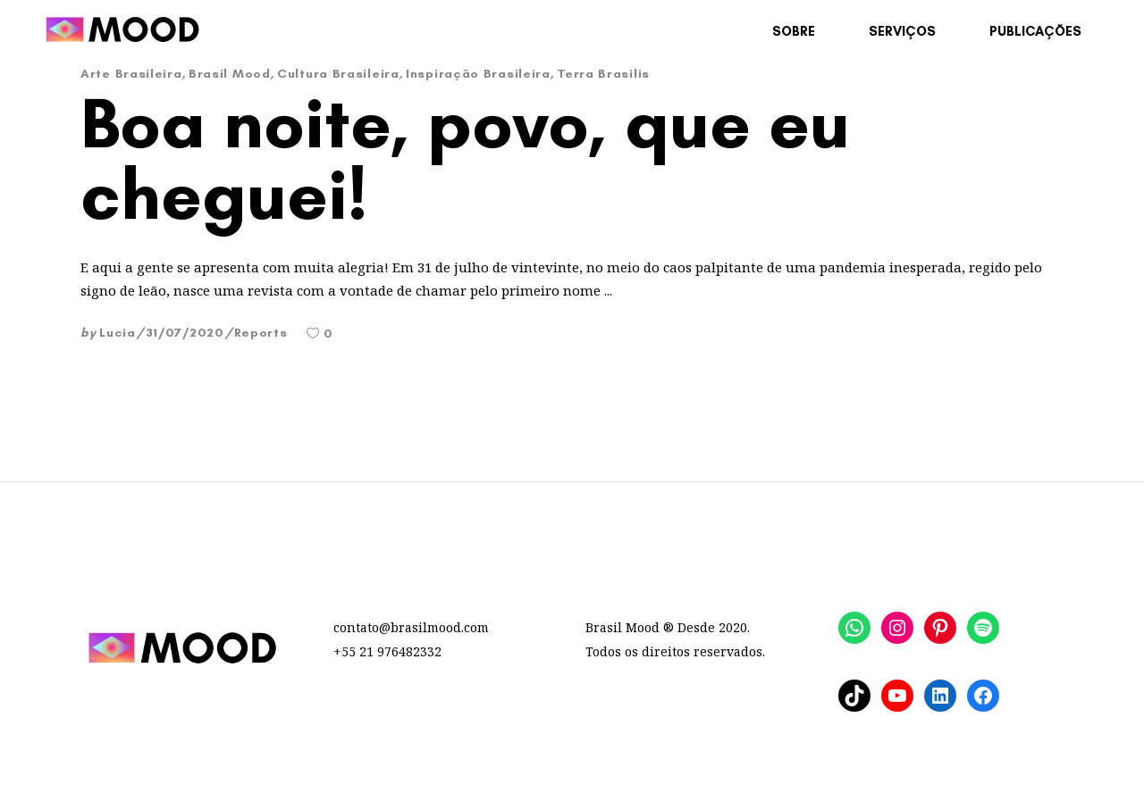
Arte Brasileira (131, 73)
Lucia (117, 332)
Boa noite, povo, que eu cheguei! (465, 158)
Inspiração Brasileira (478, 73)
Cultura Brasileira (338, 73)
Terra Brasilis (603, 73)
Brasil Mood (230, 73)
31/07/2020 (185, 332)
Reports (261, 332)
